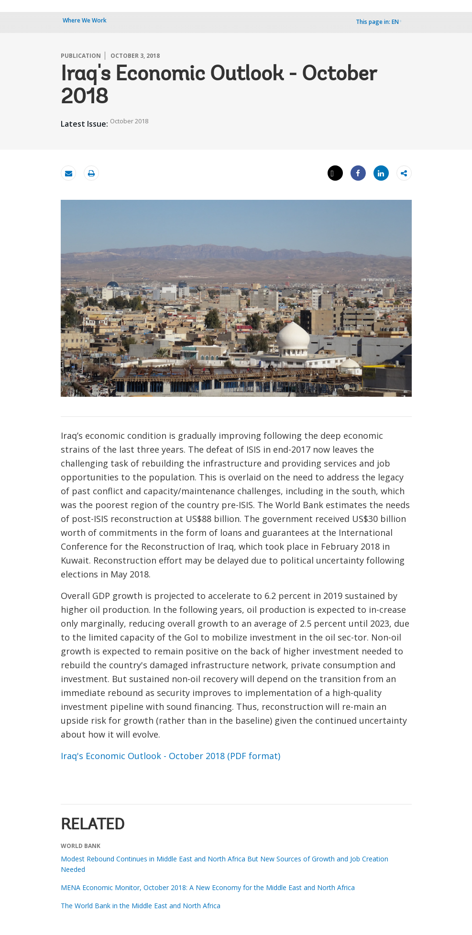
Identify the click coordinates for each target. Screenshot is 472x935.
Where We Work (85, 20)
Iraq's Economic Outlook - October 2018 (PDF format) (170, 755)
